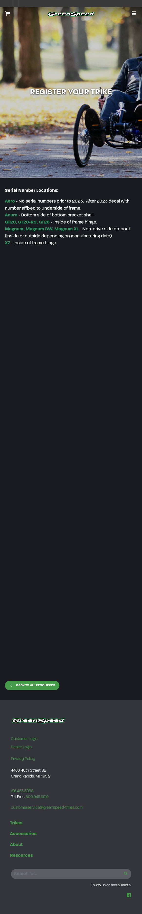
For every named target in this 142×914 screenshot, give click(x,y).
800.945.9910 (37, 797)
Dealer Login (21, 747)
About (16, 845)
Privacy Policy (23, 759)
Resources (21, 855)
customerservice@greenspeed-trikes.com (47, 808)
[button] (134, 14)
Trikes (16, 823)
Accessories (23, 834)
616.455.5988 (22, 791)
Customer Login (24, 739)
